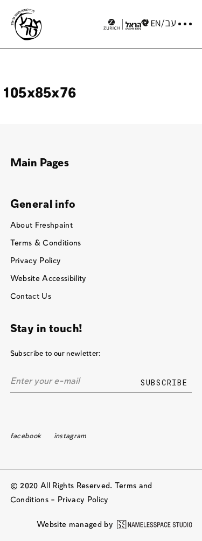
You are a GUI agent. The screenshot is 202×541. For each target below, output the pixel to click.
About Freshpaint (41, 225)
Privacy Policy (35, 261)
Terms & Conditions (45, 243)
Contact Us (30, 296)
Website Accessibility (48, 279)
